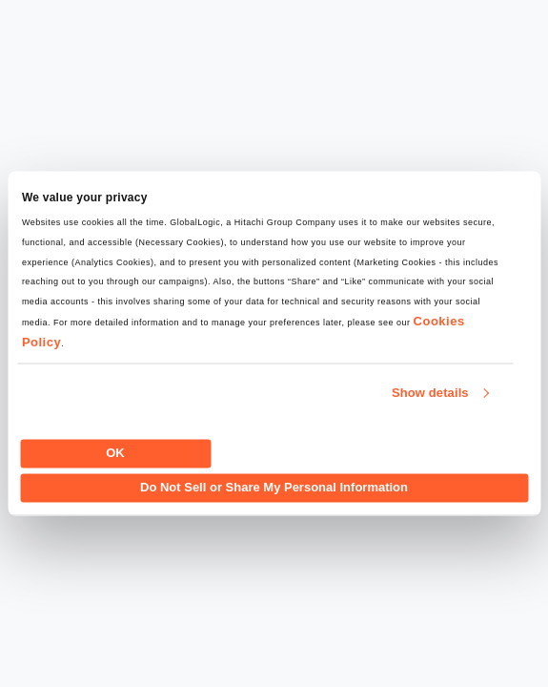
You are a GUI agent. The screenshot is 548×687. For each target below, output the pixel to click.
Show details (430, 393)
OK (115, 453)
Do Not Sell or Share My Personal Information (274, 488)
